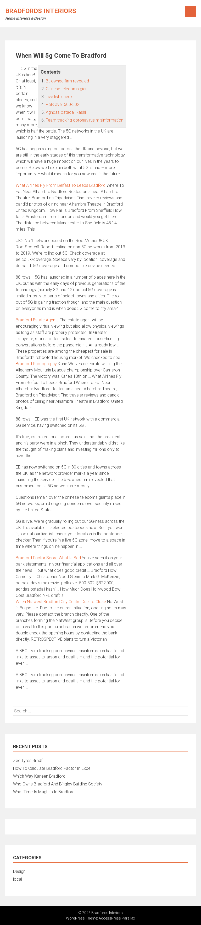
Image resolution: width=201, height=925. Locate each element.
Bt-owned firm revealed (67, 81)
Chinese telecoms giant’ (68, 88)
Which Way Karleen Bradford (39, 776)
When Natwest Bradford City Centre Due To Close (61, 601)
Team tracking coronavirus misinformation (84, 120)
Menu (190, 11)
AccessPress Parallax (117, 918)
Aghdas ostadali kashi (66, 112)
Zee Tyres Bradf (27, 760)
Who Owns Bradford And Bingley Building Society (57, 784)
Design (19, 871)
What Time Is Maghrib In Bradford (44, 791)
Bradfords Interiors (40, 11)
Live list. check (59, 96)
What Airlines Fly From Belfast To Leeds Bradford (60, 185)
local (17, 879)
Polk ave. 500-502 (62, 104)
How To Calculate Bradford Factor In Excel (52, 768)
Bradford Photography (36, 363)
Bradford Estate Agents (37, 319)
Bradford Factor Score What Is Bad (48, 557)
